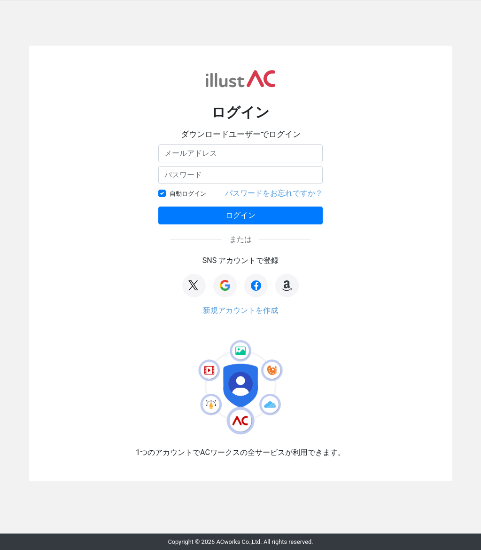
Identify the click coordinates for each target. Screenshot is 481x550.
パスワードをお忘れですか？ (274, 193)
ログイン (240, 215)
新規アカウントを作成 (240, 310)
